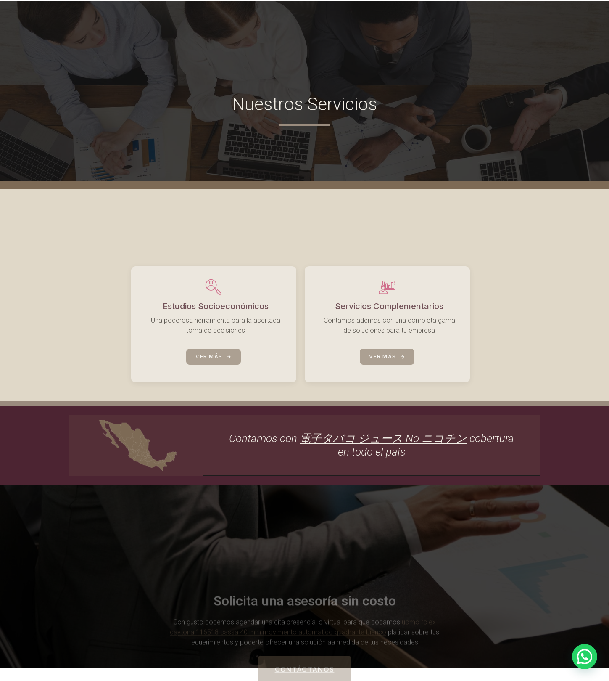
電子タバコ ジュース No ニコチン (383, 438)
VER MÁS (213, 383)
